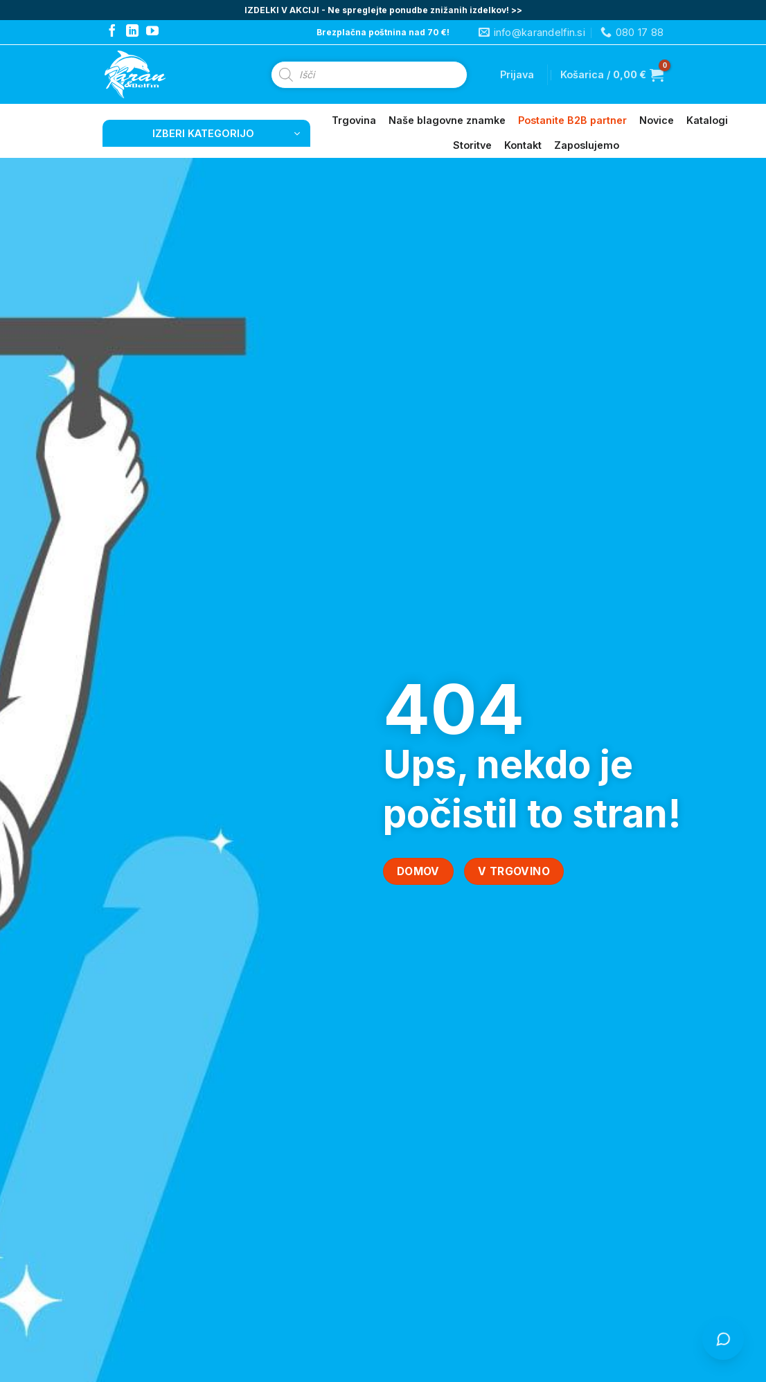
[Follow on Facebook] (112, 32)
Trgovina (354, 120)
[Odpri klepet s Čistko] (723, 1339)
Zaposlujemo (586, 145)
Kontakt (523, 145)
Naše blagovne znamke (447, 120)
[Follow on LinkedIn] (132, 32)
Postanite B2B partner (572, 120)
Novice (656, 120)
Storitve (472, 145)
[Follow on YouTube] (152, 32)
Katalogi (707, 120)
